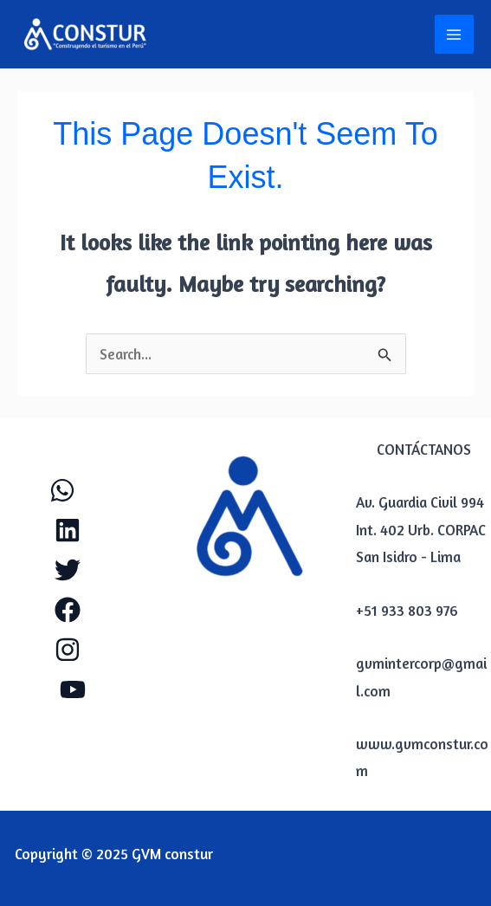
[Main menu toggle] (455, 35)
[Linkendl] (67, 530)
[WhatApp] (62, 490)
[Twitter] (67, 570)
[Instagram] (67, 650)
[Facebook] (67, 610)
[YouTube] (73, 689)
